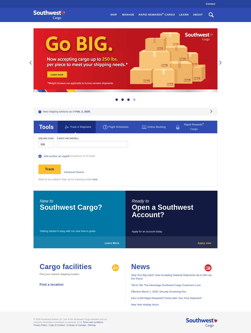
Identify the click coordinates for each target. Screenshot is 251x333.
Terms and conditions (93, 322)
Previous (31, 63)
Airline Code (46, 138)
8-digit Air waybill (68, 138)
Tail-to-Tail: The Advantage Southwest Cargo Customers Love (166, 285)
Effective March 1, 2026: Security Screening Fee (158, 291)
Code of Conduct (57, 325)
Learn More (112, 243)
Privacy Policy (40, 325)
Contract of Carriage (76, 325)
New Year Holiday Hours (145, 304)
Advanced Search (74, 172)
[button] (156, 15)
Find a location (52, 284)
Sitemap (92, 325)
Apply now (204, 243)
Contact (210, 4)
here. (95, 179)
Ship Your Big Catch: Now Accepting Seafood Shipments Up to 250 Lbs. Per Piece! (171, 277)
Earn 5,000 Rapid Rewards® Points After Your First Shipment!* (166, 298)
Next (220, 63)
